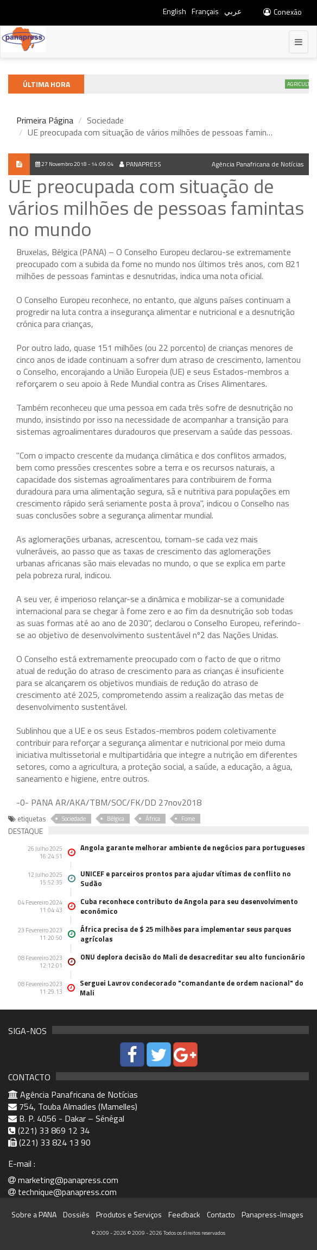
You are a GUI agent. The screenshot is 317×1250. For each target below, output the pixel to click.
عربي (233, 11)
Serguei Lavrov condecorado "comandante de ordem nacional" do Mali (191, 988)
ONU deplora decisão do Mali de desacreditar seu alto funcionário (192, 957)
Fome (188, 818)
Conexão (282, 11)
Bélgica (115, 818)
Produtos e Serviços (129, 1214)
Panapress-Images (272, 1214)
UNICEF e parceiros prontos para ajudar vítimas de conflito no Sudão (185, 878)
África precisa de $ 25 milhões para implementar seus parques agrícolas (185, 934)
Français (205, 11)
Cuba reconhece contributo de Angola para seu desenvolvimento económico (189, 906)
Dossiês (76, 1214)
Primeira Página (44, 120)
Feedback (184, 1214)
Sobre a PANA (33, 1214)
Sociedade (74, 818)
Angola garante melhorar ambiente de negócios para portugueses (192, 847)
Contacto (221, 1214)
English (174, 11)
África (152, 818)
